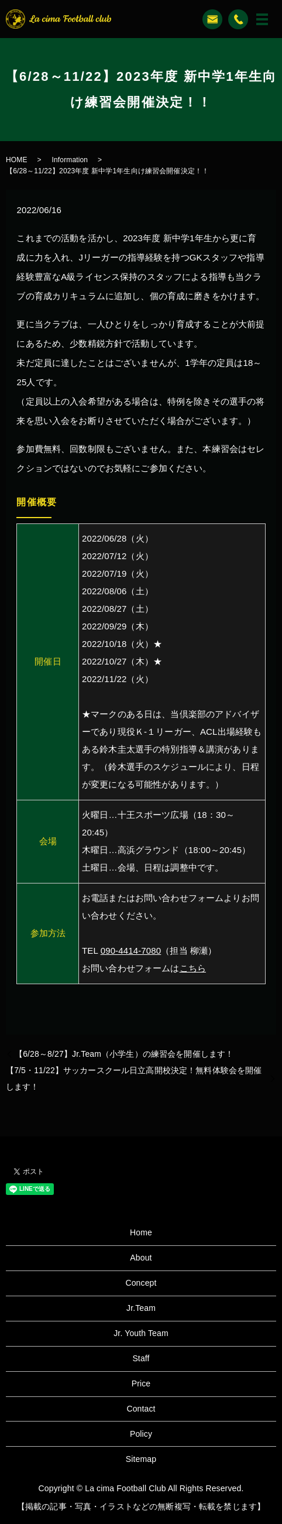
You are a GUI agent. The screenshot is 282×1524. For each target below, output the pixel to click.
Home (141, 1232)
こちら (193, 968)
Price (141, 1383)
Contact (140, 1408)
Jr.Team (141, 1308)
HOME (16, 160)
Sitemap (141, 1459)
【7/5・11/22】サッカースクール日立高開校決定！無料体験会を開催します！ (134, 1078)
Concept (140, 1282)
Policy (141, 1434)
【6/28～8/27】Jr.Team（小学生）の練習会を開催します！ (124, 1054)
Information (70, 160)
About (141, 1257)
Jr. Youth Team (141, 1333)
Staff (140, 1358)
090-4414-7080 (131, 951)
